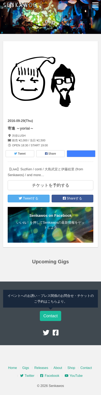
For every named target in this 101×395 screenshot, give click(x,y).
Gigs (25, 368)
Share (50, 153)
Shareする (72, 198)
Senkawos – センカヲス (20, 5)
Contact (50, 316)
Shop (71, 368)
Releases (41, 368)
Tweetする (28, 198)
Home (12, 368)
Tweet (20, 153)
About (58, 368)
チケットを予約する (50, 185)
